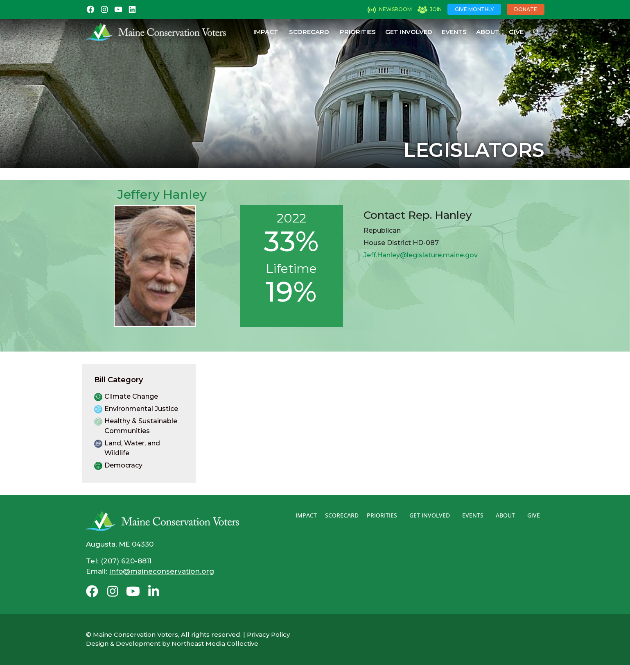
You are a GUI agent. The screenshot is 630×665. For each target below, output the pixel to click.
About (487, 32)
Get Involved (408, 32)
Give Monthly (474, 9)
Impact (265, 32)
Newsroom (395, 9)
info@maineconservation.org (161, 571)
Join (436, 9)
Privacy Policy (268, 634)
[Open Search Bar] (536, 32)
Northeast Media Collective (215, 643)
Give (516, 32)
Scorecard (309, 32)
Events (454, 32)
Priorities (358, 32)
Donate (525, 9)
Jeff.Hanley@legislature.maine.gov (421, 255)
